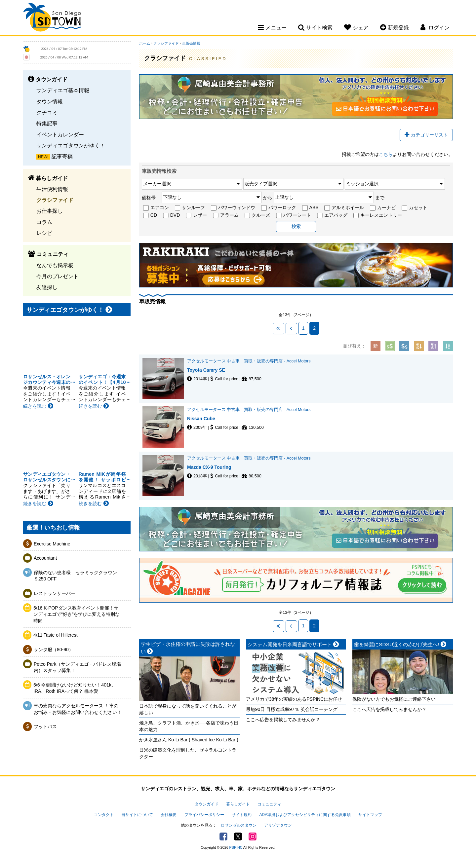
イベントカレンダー (60, 134)
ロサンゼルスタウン (239, 825)
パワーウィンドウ (233, 208)
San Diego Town (52, 18)
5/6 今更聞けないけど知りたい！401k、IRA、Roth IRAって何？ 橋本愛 (74, 688)
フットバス (45, 726)
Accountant (45, 558)
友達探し (47, 287)
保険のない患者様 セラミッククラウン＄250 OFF (75, 576)
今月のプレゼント (57, 276)
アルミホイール (344, 208)
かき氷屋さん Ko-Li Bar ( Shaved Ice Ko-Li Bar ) (188, 739)
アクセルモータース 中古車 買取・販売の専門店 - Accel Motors (248, 361)
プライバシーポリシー (204, 814)
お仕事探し (49, 211)
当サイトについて (137, 814)
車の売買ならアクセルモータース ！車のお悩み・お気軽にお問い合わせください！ (78, 709)
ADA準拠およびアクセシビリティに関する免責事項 (304, 814)
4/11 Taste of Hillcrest (55, 635)
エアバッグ (332, 215)
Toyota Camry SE (206, 370)
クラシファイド (54, 200)
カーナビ (383, 208)
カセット (414, 208)
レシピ (44, 233)
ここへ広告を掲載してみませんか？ (283, 719)
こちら (386, 154)
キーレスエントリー (377, 215)
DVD (171, 215)
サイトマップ (370, 814)
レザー (196, 215)
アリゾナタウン (278, 825)
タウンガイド (206, 804)
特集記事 (47, 123)
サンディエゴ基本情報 (62, 90)
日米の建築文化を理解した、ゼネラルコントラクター (187, 753)
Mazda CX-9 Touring (209, 467)
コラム (44, 222)
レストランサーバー (54, 593)
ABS (310, 208)
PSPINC (236, 847)
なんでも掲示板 (54, 265)
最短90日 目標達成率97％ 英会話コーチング (291, 709)
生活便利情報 (52, 189)
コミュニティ (269, 804)
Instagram (253, 836)
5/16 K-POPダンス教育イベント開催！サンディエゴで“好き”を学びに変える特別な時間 (76, 614)
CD (150, 215)
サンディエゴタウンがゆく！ (70, 145)
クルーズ (257, 215)
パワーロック (278, 208)
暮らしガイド (238, 804)
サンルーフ (190, 208)
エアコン (156, 208)
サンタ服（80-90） (53, 649)
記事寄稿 (62, 156)
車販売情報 (191, 43)
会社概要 (169, 814)
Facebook (223, 836)
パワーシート (293, 215)
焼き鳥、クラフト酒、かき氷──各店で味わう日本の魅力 (188, 726)
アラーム (226, 215)
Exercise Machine (52, 543)
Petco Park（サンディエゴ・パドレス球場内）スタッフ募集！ (77, 667)
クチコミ (47, 112)
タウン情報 (49, 101)
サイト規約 (242, 814)
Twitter (238, 836)
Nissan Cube (201, 418)
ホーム (144, 43)
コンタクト (104, 814)
